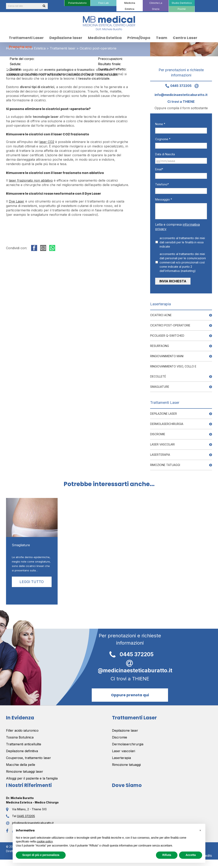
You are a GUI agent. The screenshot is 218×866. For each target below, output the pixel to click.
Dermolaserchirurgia (166, 422)
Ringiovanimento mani (166, 354)
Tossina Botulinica (20, 735)
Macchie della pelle (20, 763)
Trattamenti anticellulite (23, 742)
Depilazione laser (163, 411)
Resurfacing (159, 344)
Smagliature (159, 385)
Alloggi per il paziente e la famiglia (32, 776)
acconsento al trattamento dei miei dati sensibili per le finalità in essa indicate (182, 242)
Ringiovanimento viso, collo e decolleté (173, 369)
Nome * (160, 124)
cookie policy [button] (45, 841)
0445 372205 (177, 86)
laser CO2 (46, 142)
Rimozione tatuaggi (165, 463)
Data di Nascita (165, 154)
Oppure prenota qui (130, 692)
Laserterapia (160, 453)
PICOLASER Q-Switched (167, 333)
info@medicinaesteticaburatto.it (130, 664)
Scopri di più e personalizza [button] (40, 855)
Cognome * (162, 139)
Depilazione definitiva (22, 749)
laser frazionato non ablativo (31, 180)
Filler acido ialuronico (22, 729)
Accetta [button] (190, 855)
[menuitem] (77, 3)
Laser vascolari (162, 442)
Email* (159, 169)
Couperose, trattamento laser (28, 756)
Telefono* (162, 184)
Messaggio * (163, 199)
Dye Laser (16, 201)
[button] (200, 830)
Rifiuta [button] (166, 855)
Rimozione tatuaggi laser (24, 770)
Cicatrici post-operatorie (170, 323)
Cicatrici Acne (161, 313)
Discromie (157, 432)
